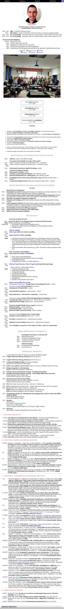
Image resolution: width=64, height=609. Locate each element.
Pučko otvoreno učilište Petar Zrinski (19, 282)
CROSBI (40, 50)
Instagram (32, 52)
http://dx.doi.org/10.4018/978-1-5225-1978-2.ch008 (22, 463)
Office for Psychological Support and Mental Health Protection (33, 221)
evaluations (36, 286)
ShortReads (53, 1)
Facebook (40, 52)
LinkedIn (24, 52)
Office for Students (14, 230)
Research (37, 1)
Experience (23, 1)
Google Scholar (31, 50)
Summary (7, 1)
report (45, 164)
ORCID (21, 50)
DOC (5, 443)
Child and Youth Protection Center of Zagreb (22, 264)
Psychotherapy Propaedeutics (17, 284)
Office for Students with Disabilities (19, 251)
